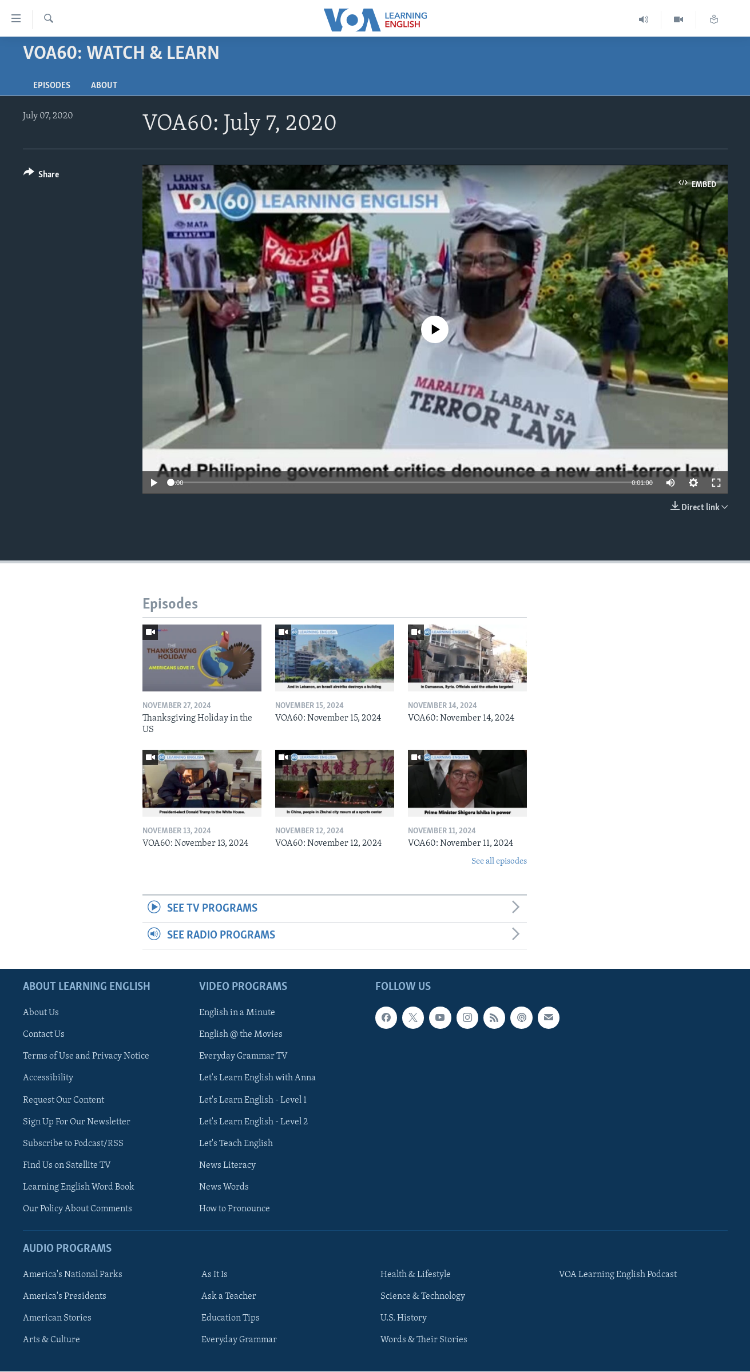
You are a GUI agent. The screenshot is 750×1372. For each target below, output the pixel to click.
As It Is (214, 1275)
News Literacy (227, 1165)
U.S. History (403, 1318)
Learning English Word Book (78, 1187)
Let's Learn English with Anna (257, 1078)
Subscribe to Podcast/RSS (73, 1143)
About (104, 85)
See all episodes (499, 861)
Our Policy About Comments (77, 1209)
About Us (41, 1013)
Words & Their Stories (423, 1340)
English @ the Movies (241, 1035)
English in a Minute (237, 1013)
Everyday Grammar (239, 1340)
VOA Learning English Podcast (618, 1275)
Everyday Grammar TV (243, 1056)
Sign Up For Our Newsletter (76, 1122)
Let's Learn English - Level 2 (253, 1122)
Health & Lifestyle (415, 1275)
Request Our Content (63, 1100)
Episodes (51, 85)
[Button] (41, 176)
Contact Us (44, 1035)
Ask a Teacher (228, 1297)
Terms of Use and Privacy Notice (86, 1056)
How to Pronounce (234, 1209)
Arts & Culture (51, 1340)
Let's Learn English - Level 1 (253, 1100)
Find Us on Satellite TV (67, 1165)
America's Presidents (64, 1297)
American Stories (57, 1318)
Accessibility (48, 1078)
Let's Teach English (236, 1143)
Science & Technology (422, 1297)
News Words (224, 1187)
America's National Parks (72, 1275)
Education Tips (230, 1318)
